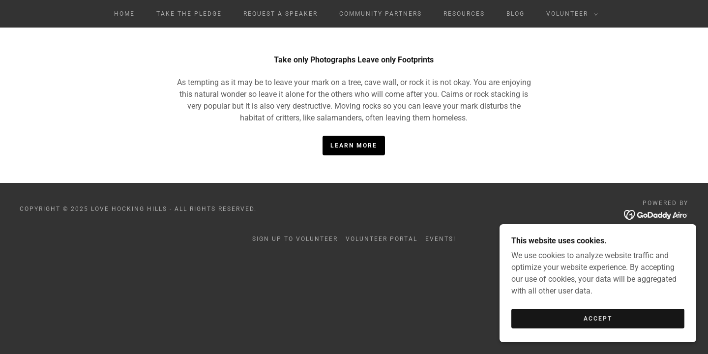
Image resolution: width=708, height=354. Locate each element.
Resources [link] (464, 13)
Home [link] (124, 13)
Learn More (353, 145)
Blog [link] (515, 13)
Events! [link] (440, 239)
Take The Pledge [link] (189, 13)
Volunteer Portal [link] (381, 239)
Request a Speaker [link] (280, 13)
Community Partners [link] (380, 13)
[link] (656, 214)
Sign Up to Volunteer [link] (295, 239)
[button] (570, 14)
